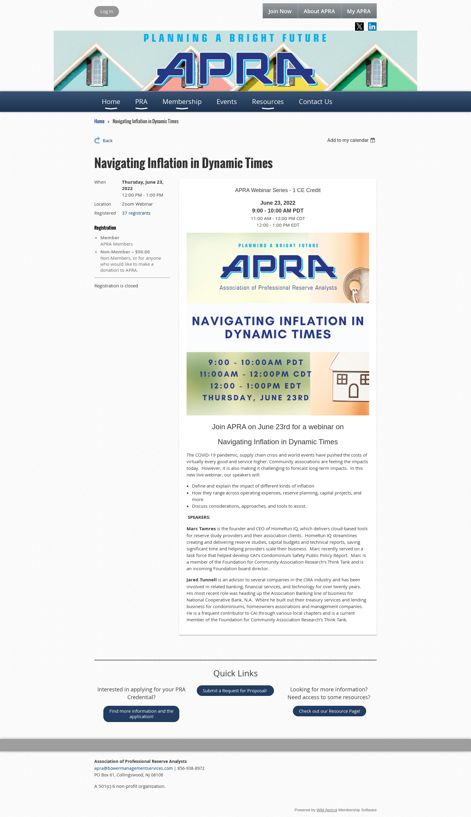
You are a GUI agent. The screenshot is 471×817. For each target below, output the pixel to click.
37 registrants (136, 213)
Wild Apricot (327, 810)
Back (108, 140)
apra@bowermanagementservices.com (134, 768)
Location (102, 204)
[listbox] (352, 140)
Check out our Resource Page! (329, 711)
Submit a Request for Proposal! (235, 690)
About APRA (319, 11)
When (100, 182)
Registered (105, 213)
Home (99, 121)
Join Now (280, 11)
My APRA (359, 11)
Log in (106, 11)
